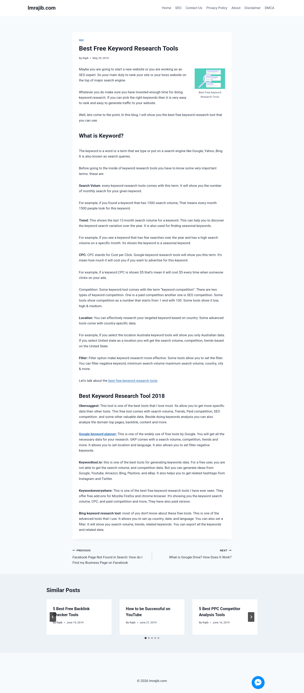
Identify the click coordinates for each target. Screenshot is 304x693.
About (235, 8)
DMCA (269, 8)
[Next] (251, 617)
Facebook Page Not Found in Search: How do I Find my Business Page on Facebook (110, 556)
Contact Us (194, 8)
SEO (178, 8)
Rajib (86, 58)
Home (166, 8)
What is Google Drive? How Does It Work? (193, 553)
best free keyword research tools (133, 381)
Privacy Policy (216, 8)
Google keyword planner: (98, 434)
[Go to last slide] (53, 617)
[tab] (146, 638)
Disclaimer (253, 8)
